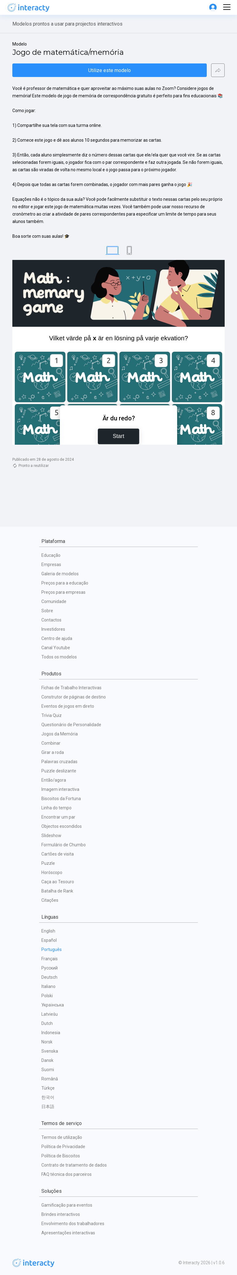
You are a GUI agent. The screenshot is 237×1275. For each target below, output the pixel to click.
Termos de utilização (61, 1137)
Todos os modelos (59, 656)
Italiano (48, 986)
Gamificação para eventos (66, 1205)
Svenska (49, 1051)
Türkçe (48, 1088)
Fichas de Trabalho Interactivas (71, 687)
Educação (50, 555)
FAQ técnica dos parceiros (66, 1174)
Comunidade (53, 601)
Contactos (51, 619)
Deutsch (49, 977)
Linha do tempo (56, 807)
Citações (49, 900)
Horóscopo (51, 872)
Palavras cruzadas (59, 761)
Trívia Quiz (51, 715)
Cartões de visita (57, 854)
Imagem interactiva (60, 789)
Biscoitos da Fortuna (61, 798)
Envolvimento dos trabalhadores (72, 1223)
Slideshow (51, 835)
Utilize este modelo (109, 70)
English (48, 931)
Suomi (47, 1069)
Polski (47, 995)
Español (49, 940)
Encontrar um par (58, 817)
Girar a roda (52, 752)
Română (49, 1078)
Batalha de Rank (57, 890)
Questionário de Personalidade (71, 724)
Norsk (46, 1041)
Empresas (51, 564)
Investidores (53, 629)
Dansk (47, 1060)
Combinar (50, 743)
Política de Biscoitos (60, 1155)
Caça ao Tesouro (57, 881)
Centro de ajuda (56, 638)
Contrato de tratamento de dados (74, 1165)
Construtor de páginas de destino (73, 696)
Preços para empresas (63, 592)
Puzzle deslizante (58, 770)
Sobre (47, 610)
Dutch (47, 1023)
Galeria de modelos (60, 573)
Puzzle (48, 863)
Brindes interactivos (60, 1214)
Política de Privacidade (63, 1146)
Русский (49, 967)
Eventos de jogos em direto (67, 706)
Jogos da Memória (59, 733)
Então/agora (53, 780)
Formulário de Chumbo (63, 844)
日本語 (47, 1106)
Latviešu (49, 1014)
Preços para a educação (64, 583)
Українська (52, 1004)
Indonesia (50, 1032)
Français (49, 958)
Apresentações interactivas (68, 1232)
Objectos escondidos (61, 826)
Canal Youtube (55, 647)
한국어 (47, 1097)
